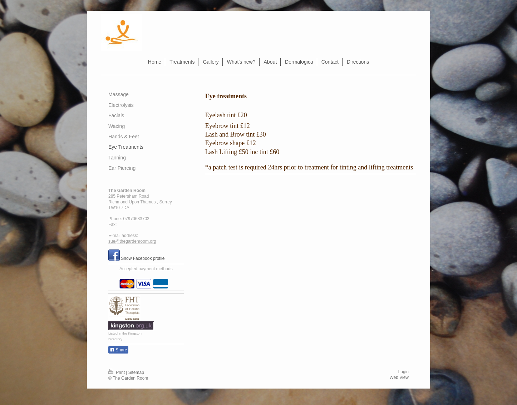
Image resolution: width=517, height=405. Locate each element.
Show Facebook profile (142, 258)
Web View (399, 377)
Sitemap (136, 372)
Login (403, 371)
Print (117, 372)
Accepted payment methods (146, 268)
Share (118, 349)
